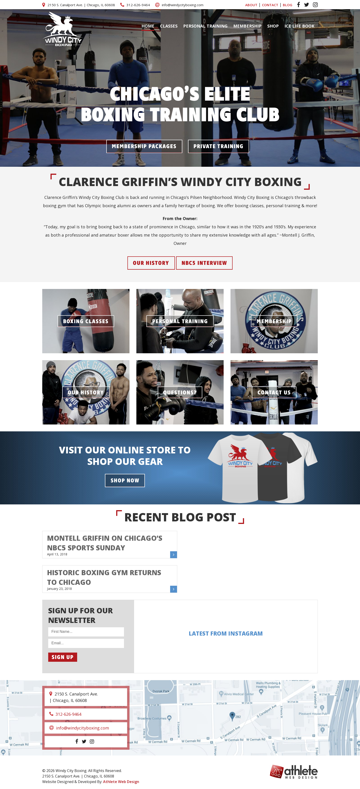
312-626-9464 (135, 5)
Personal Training (205, 26)
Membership (247, 26)
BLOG (287, 5)
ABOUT (251, 5)
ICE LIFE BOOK (299, 26)
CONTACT (270, 5)
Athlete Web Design (121, 781)
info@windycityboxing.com (179, 5)
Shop (273, 26)
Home (147, 26)
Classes (168, 26)
